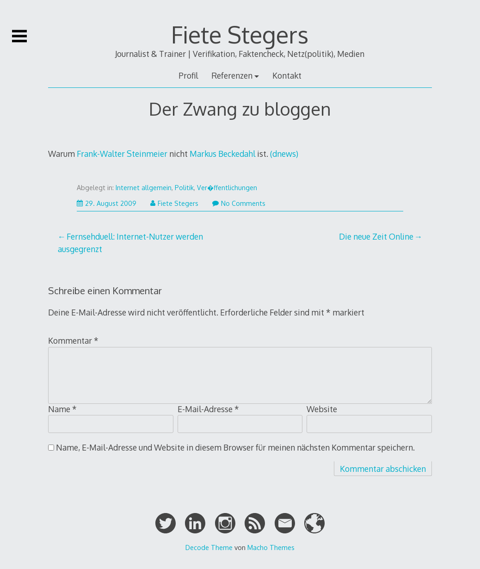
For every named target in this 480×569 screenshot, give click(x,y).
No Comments (238, 203)
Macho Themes (271, 547)
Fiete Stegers (239, 34)
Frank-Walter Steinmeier (122, 153)
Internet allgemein (144, 188)
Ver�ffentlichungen (227, 188)
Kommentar (73, 340)
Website (322, 409)
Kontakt (287, 75)
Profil (188, 75)
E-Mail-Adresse (208, 409)
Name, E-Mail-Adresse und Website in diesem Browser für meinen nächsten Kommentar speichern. (235, 447)
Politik (184, 188)
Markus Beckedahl (222, 153)
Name (62, 409)
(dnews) (284, 153)
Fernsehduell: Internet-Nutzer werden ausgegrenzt (130, 242)
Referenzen (231, 75)
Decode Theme (209, 547)
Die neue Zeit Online (376, 236)
